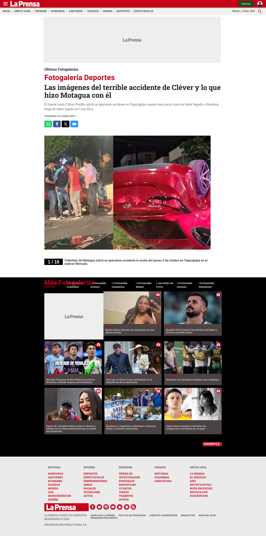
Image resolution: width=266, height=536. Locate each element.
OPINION (160, 467)
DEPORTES (90, 473)
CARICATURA (163, 481)
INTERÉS (89, 467)
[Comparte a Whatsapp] (48, 124)
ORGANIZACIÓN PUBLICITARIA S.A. (65, 524)
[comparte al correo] (74, 124)
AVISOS (124, 499)
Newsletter (188, 515)
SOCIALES (89, 488)
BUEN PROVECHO (201, 488)
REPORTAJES (127, 484)
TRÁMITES (126, 496)
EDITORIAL (161, 473)
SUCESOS (54, 484)
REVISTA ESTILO (201, 484)
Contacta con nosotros (163, 515)
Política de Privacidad (132, 515)
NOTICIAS (54, 467)
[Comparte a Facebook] (57, 124)
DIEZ (193, 481)
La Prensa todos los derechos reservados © (65, 517)
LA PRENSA (197, 473)
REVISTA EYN (199, 492)
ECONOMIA (55, 481)
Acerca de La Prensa (103, 515)
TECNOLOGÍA (91, 492)
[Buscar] (260, 11)
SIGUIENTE (210, 443)
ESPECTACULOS (93, 477)
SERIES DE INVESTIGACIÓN (129, 475)
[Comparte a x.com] (65, 124)
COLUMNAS (161, 477)
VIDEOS (124, 492)
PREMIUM (125, 467)
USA (51, 492)
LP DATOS (125, 488)
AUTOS (88, 496)
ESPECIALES (127, 481)
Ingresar (246, 3)
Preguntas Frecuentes (104, 518)
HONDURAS (55, 473)
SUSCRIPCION (199, 496)
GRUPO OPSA (198, 467)
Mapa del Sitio (207, 515)
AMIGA (87, 484)
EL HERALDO (198, 477)
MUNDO (53, 488)
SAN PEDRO (55, 477)
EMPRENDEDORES (95, 481)
